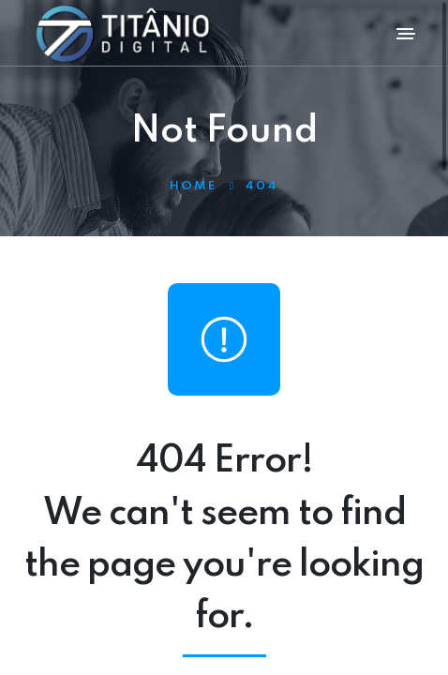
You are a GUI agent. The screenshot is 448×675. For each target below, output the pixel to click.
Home (193, 186)
